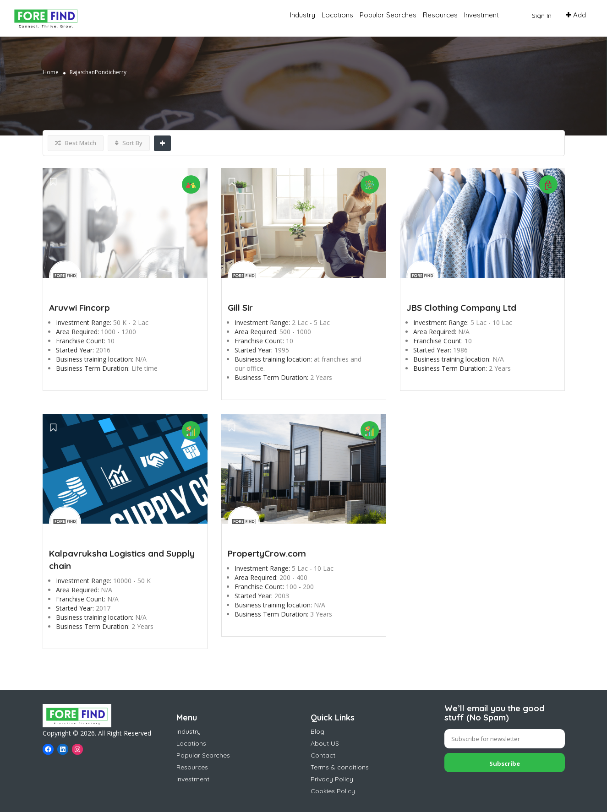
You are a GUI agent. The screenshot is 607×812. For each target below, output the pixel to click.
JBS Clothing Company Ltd (461, 307)
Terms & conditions (340, 767)
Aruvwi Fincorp (79, 307)
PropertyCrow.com (267, 553)
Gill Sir (240, 307)
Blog (317, 731)
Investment (481, 15)
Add (576, 15)
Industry (302, 15)
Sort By (128, 143)
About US (325, 743)
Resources (440, 15)
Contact (323, 755)
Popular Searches (388, 15)
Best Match (75, 143)
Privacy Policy (332, 779)
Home (51, 72)
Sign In (542, 15)
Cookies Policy (333, 791)
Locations (337, 15)
